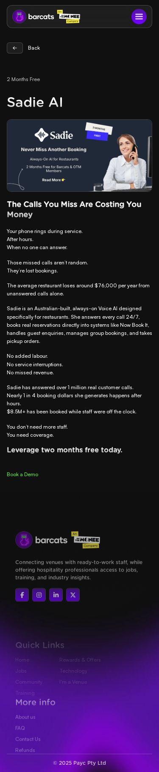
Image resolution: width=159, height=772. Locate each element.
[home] (31, 16)
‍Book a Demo (22, 474)
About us (25, 729)
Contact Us (28, 751)
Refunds (25, 762)
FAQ (20, 740)
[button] (139, 16)
